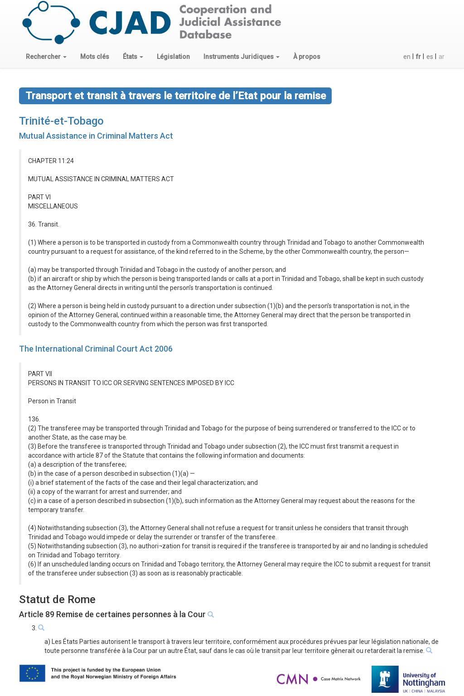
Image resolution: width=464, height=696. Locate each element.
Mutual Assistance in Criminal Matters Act (96, 135)
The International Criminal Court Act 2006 (96, 348)
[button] (46, 56)
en (407, 56)
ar (442, 56)
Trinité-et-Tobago (61, 121)
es (429, 56)
